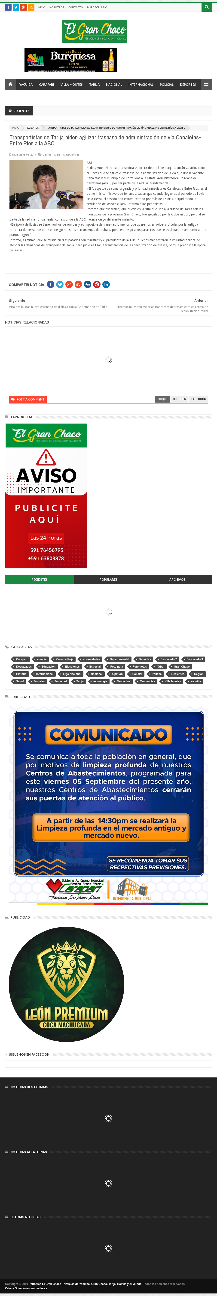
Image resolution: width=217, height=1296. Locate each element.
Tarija (94, 84)
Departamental (54, 154)
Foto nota (116, 666)
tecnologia (100, 681)
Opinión (117, 674)
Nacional (114, 84)
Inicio (41, 7)
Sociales (39, 681)
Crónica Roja (64, 659)
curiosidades (91, 659)
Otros (13, 95)
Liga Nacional (72, 674)
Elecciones (72, 666)
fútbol (160, 666)
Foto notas (140, 666)
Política (157, 674)
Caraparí (46, 84)
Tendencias (147, 681)
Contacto (75, 7)
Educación (48, 666)
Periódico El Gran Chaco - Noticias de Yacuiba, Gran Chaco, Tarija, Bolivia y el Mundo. (85, 1284)
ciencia (42, 659)
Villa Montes (72, 84)
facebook (198, 399)
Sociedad (60, 681)
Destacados (24, 666)
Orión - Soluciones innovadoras (26, 1288)
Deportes (188, 84)
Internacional (140, 84)
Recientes (32, 128)
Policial (167, 84)
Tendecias (123, 681)
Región (199, 674)
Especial (95, 666)
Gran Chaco (182, 666)
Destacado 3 (195, 659)
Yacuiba (26, 84)
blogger (179, 399)
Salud (20, 681)
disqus (162, 399)
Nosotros (56, 7)
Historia (21, 674)
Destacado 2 (169, 659)
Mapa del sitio (97, 7)
